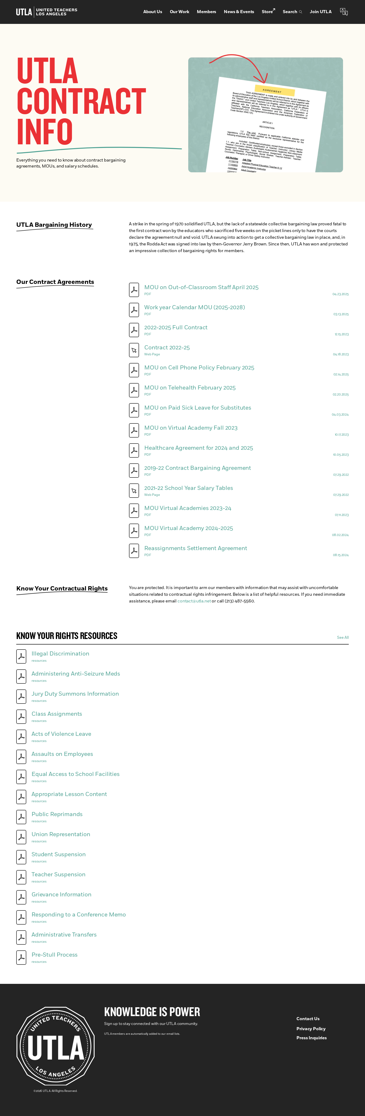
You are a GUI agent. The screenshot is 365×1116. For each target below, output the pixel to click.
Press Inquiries (311, 1038)
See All (343, 637)
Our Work (179, 12)
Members (206, 12)
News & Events (239, 12)
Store (268, 11)
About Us (152, 12)
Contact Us (307, 1019)
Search (292, 12)
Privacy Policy (311, 1029)
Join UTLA (321, 12)
